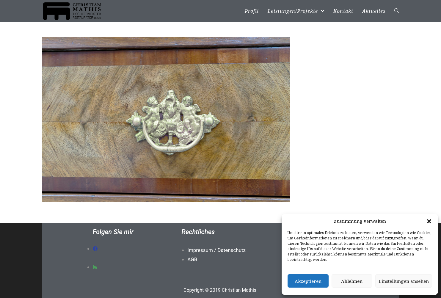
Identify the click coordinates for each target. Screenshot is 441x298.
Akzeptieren (308, 281)
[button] (429, 221)
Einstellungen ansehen (404, 281)
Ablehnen (351, 281)
